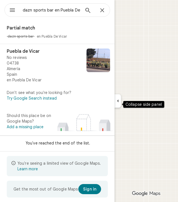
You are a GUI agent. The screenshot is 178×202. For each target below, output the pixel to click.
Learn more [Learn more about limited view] (27, 168)
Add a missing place (25, 126)
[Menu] (12, 10)
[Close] (102, 11)
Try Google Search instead (32, 98)
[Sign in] (89, 189)
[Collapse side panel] (118, 101)
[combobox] (51, 10)
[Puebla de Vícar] (57, 65)
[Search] (88, 11)
